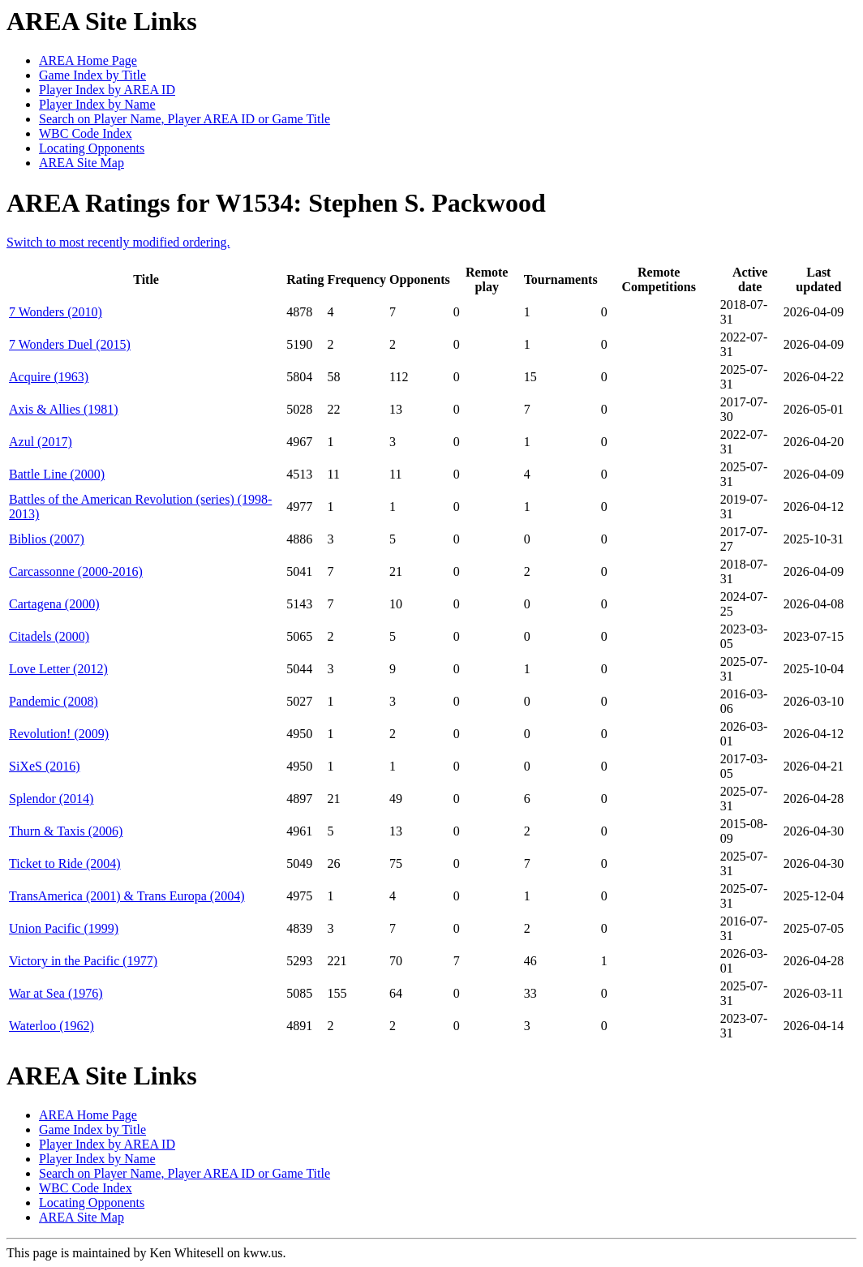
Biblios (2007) (46, 539)
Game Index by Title (92, 75)
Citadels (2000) (49, 636)
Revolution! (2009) (59, 734)
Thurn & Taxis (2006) (65, 831)
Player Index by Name (97, 104)
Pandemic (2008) (53, 701)
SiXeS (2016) (44, 766)
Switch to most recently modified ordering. (118, 242)
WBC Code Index (85, 133)
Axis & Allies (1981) (63, 409)
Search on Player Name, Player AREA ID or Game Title (184, 119)
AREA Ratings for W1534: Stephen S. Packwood (276, 202)
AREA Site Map (81, 163)
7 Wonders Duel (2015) (70, 344)
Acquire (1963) (48, 377)
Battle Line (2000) (57, 474)
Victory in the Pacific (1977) (83, 961)
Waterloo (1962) (51, 1026)
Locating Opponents (91, 148)
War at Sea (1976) (56, 993)
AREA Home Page (88, 60)
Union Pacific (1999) (63, 928)
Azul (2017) (40, 442)
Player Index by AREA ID (107, 90)
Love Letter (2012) (58, 669)
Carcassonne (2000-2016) (76, 571)
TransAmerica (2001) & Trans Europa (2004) (126, 896)
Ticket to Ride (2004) (65, 863)
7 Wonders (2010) (55, 312)
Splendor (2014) (51, 798)
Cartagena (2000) (54, 604)
